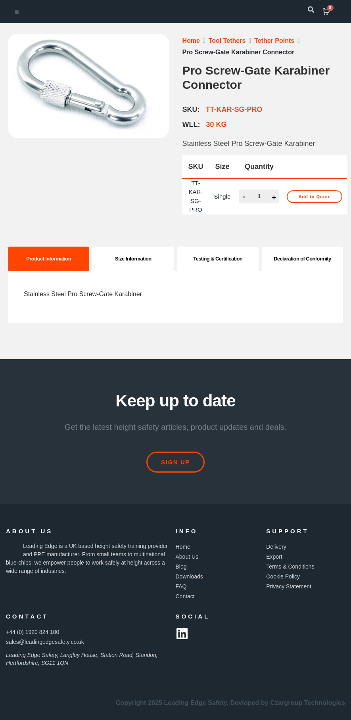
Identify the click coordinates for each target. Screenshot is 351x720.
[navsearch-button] (311, 11)
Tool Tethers (227, 40)
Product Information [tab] (48, 259)
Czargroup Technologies (307, 702)
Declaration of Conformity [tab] (302, 259)
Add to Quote (315, 196)
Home (190, 40)
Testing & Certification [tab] (217, 259)
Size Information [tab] (133, 259)
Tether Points (274, 40)
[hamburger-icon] (17, 11)
